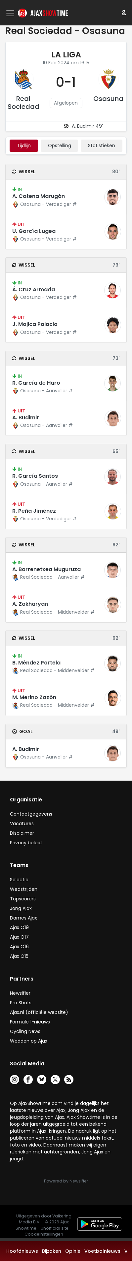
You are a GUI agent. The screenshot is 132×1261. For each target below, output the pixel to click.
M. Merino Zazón (34, 697)
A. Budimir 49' (87, 126)
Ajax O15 (19, 956)
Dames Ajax (23, 918)
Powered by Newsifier (66, 1181)
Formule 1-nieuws (30, 1021)
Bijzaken (51, 1251)
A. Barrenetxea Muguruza (46, 569)
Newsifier (20, 993)
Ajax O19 (19, 927)
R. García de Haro (36, 383)
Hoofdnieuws (22, 1251)
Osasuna (108, 99)
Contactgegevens (31, 814)
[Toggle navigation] (11, 13)
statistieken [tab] (101, 145)
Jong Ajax (21, 908)
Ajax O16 (19, 946)
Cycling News (25, 1031)
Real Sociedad (23, 103)
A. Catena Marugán (38, 196)
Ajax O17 (19, 937)
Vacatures (22, 823)
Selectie (19, 879)
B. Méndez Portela (36, 662)
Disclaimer (22, 833)
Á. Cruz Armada (33, 289)
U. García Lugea (34, 231)
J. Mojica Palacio (35, 324)
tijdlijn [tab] (24, 145)
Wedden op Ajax (28, 1041)
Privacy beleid (26, 842)
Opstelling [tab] (59, 145)
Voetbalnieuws (102, 1251)
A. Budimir (25, 417)
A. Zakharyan (30, 604)
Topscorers (23, 898)
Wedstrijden (23, 889)
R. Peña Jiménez (34, 511)
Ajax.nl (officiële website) (39, 1012)
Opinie (72, 1251)
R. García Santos (35, 476)
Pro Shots (20, 1002)
